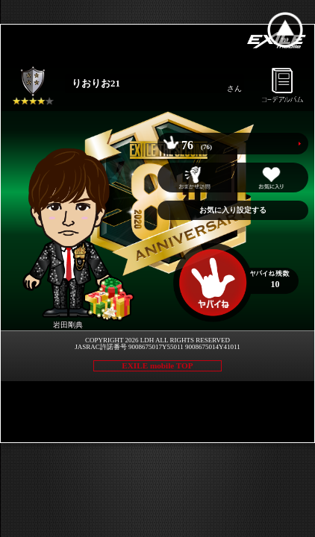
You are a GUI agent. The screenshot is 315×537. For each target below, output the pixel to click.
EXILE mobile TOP (157, 365)
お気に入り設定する (232, 210)
